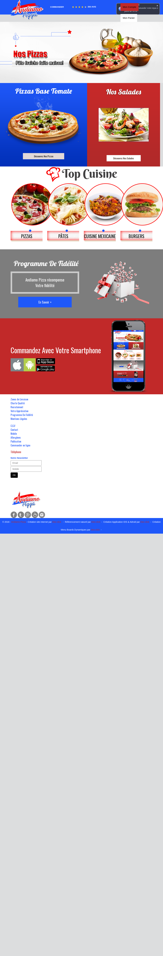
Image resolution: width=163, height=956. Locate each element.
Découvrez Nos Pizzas (43, 156)
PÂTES (63, 236)
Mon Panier (129, 18)
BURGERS (136, 236)
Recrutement (17, 407)
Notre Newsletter (19, 458)
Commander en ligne (20, 445)
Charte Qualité (18, 403)
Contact (14, 430)
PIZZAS (26, 236)
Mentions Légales (19, 419)
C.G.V (13, 426)
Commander (57, 7)
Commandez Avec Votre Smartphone (56, 350)
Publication (16, 441)
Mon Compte (129, 7)
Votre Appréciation (19, 411)
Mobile (14, 433)
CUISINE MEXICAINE (100, 236)
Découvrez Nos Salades (123, 158)
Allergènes (16, 437)
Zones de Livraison (19, 399)
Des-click (56, 522)
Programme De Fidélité (22, 415)
